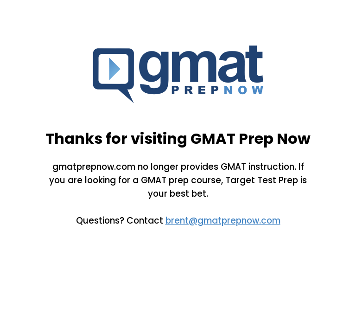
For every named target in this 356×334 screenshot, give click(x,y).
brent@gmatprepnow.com (222, 220)
